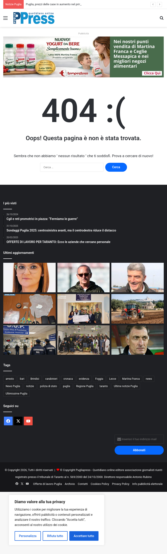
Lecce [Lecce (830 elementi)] (112, 378)
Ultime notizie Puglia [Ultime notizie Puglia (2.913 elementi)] (126, 386)
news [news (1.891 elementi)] (149, 378)
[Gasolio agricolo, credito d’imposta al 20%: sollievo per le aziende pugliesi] (137, 309)
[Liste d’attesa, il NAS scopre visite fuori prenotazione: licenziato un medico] (29, 340)
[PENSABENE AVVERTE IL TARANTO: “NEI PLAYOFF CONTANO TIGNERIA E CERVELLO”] (83, 277)
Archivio (70, 484)
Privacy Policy (120, 484)
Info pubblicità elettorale (147, 484)
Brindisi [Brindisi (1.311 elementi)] (34, 378)
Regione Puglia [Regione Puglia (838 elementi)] (85, 386)
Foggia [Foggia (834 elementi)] (99, 378)
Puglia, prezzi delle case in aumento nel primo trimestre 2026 (64, 4)
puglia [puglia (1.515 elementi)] (66, 386)
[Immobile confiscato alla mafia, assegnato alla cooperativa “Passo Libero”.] (29, 277)
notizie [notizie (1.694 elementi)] (30, 386)
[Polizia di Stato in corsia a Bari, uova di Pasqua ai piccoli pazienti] (83, 340)
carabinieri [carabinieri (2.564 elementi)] (51, 378)
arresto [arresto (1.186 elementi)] (10, 378)
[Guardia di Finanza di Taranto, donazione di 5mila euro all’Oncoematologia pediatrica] (83, 309)
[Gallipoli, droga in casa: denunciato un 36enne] (29, 309)
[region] (56, 520)
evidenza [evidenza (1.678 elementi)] (84, 378)
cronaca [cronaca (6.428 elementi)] (68, 378)
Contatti (83, 484)
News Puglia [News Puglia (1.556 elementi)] (13, 386)
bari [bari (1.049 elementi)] (22, 378)
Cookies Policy (100, 484)
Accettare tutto (84, 536)
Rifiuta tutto (55, 536)
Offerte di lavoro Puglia (47, 484)
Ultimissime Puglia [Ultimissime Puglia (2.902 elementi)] (16, 393)
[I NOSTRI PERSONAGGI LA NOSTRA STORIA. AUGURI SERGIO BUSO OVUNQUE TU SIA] (137, 340)
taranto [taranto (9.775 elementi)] (104, 386)
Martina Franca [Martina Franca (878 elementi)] (131, 378)
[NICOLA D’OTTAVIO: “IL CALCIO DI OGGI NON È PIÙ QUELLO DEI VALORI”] (137, 277)
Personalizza (28, 536)
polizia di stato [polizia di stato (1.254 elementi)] (48, 386)
